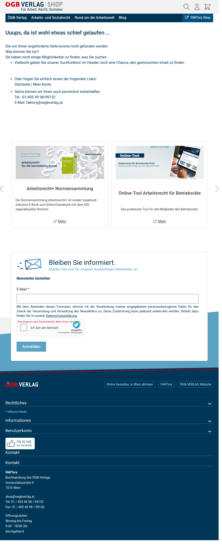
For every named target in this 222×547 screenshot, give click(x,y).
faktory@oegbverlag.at (44, 102)
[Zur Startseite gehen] (34, 4)
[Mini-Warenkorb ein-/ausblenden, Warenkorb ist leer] (207, 7)
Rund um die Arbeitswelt (94, 17)
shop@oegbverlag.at (20, 496)
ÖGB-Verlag (17, 17)
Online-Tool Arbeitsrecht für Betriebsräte (159, 193)
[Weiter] (217, 189)
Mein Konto (42, 84)
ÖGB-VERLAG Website (195, 384)
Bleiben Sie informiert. (82, 262)
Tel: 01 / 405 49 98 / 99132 (24, 502)
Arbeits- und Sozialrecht (50, 17)
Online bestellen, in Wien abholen (129, 384)
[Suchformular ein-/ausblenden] (186, 7)
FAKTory (166, 384)
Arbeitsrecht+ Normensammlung (60, 188)
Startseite (22, 84)
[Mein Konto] (197, 7)
